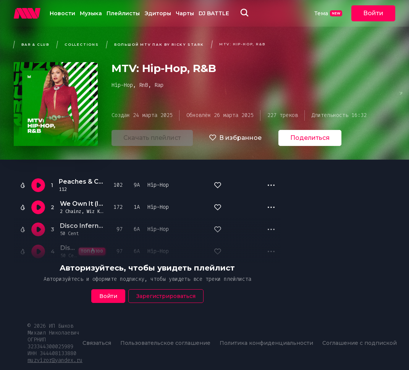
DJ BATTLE (214, 13)
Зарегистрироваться (166, 296)
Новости (62, 13)
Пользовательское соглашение (165, 343)
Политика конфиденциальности (266, 343)
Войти (373, 13)
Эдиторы (157, 13)
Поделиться (310, 137)
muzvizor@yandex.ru (54, 360)
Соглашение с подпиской (359, 343)
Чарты (185, 13)
